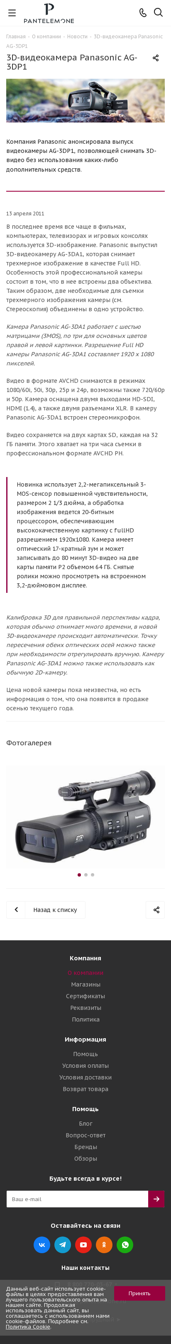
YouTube (83, 1245)
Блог (86, 1123)
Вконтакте (42, 1245)
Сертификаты (85, 996)
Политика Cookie (28, 1326)
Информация (85, 1039)
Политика (86, 1019)
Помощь (85, 1054)
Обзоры (85, 1158)
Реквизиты (85, 1008)
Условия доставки (85, 1077)
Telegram (62, 1245)
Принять (140, 1293)
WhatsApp (125, 1245)
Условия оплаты (85, 1065)
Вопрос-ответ (85, 1135)
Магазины (85, 984)
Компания (85, 958)
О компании (85, 973)
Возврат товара (85, 1089)
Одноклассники (104, 1245)
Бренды (85, 1147)
